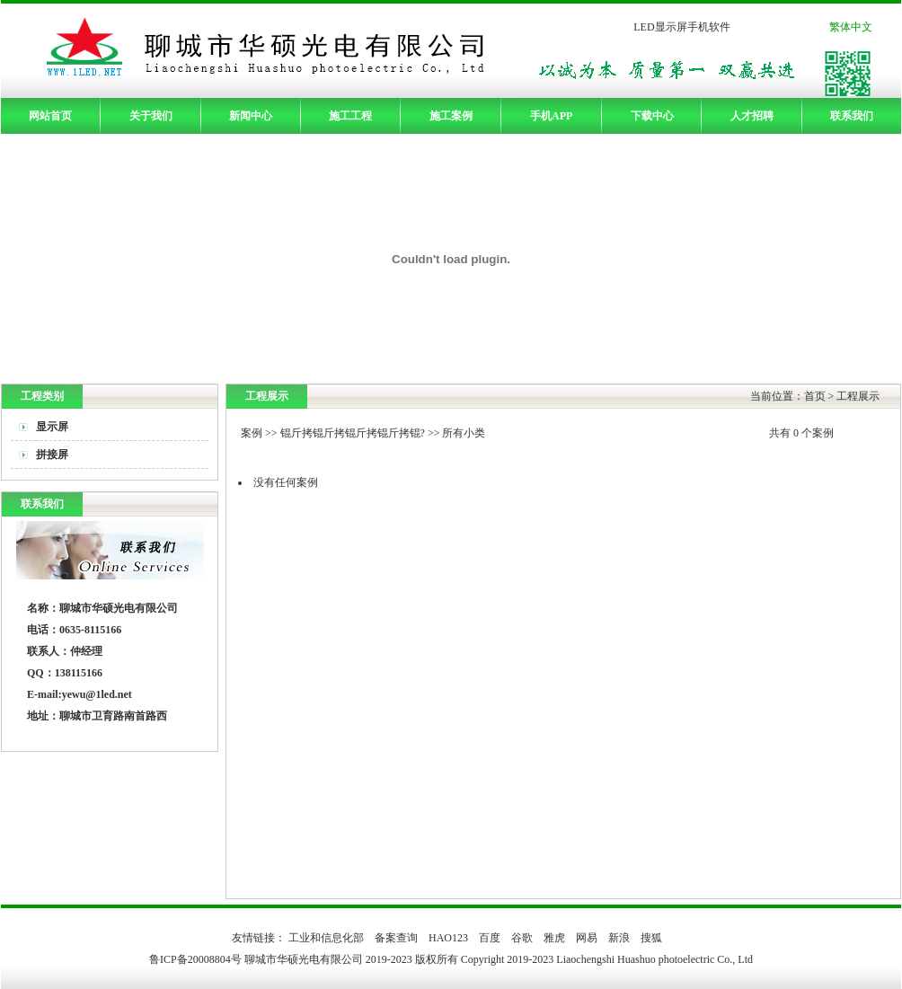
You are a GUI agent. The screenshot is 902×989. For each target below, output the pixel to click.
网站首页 (50, 116)
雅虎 (554, 938)
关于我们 (150, 116)
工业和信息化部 (326, 938)
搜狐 (651, 938)
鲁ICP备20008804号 (196, 959)
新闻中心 (250, 116)
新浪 (619, 938)
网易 (586, 938)
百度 (489, 938)
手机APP (551, 116)
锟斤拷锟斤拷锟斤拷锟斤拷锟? (352, 433)
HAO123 (448, 938)
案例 (251, 433)
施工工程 (350, 116)
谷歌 (522, 938)
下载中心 (652, 116)
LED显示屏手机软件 (681, 27)
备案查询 (396, 938)
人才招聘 (752, 116)
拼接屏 (52, 454)
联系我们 (851, 116)
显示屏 (52, 426)
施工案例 (451, 116)
